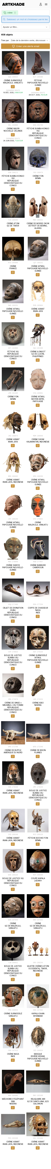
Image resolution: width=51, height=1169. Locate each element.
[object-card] (13, 73)
